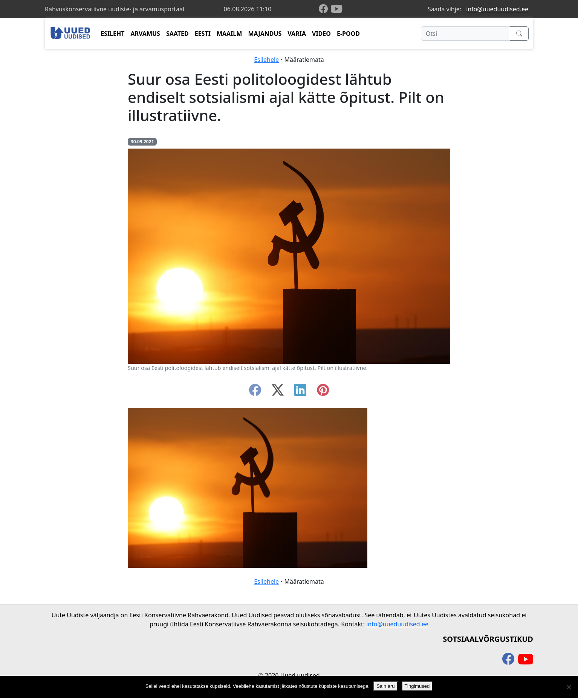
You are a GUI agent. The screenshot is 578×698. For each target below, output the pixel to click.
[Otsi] (465, 33)
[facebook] (325, 9)
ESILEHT (112, 33)
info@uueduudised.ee (497, 9)
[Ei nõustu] (568, 687)
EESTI (203, 33)
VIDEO (321, 33)
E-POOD (348, 33)
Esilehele (266, 59)
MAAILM (229, 33)
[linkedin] (300, 392)
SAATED (177, 33)
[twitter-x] (277, 392)
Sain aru (385, 686)
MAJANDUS (264, 33)
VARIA (296, 33)
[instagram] (322, 392)
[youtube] (336, 9)
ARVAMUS (145, 33)
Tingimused (417, 686)
